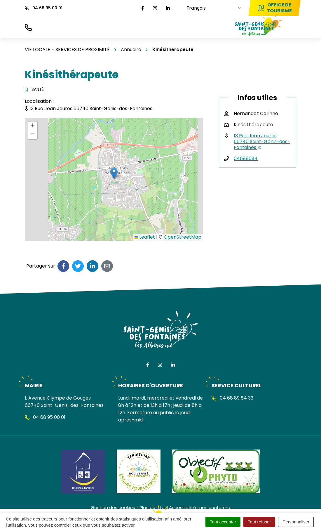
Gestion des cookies (113, 507)
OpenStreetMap (182, 237)
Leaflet (145, 237)
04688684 (246, 158)
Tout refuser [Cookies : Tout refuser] (259, 521)
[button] (114, 173)
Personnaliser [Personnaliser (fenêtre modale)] (295, 521)
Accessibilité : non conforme (199, 507)
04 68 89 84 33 (232, 398)
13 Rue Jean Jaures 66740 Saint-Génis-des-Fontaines (262, 141)
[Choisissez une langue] (210, 8)
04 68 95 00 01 (45, 417)
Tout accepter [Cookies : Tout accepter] (223, 521)
